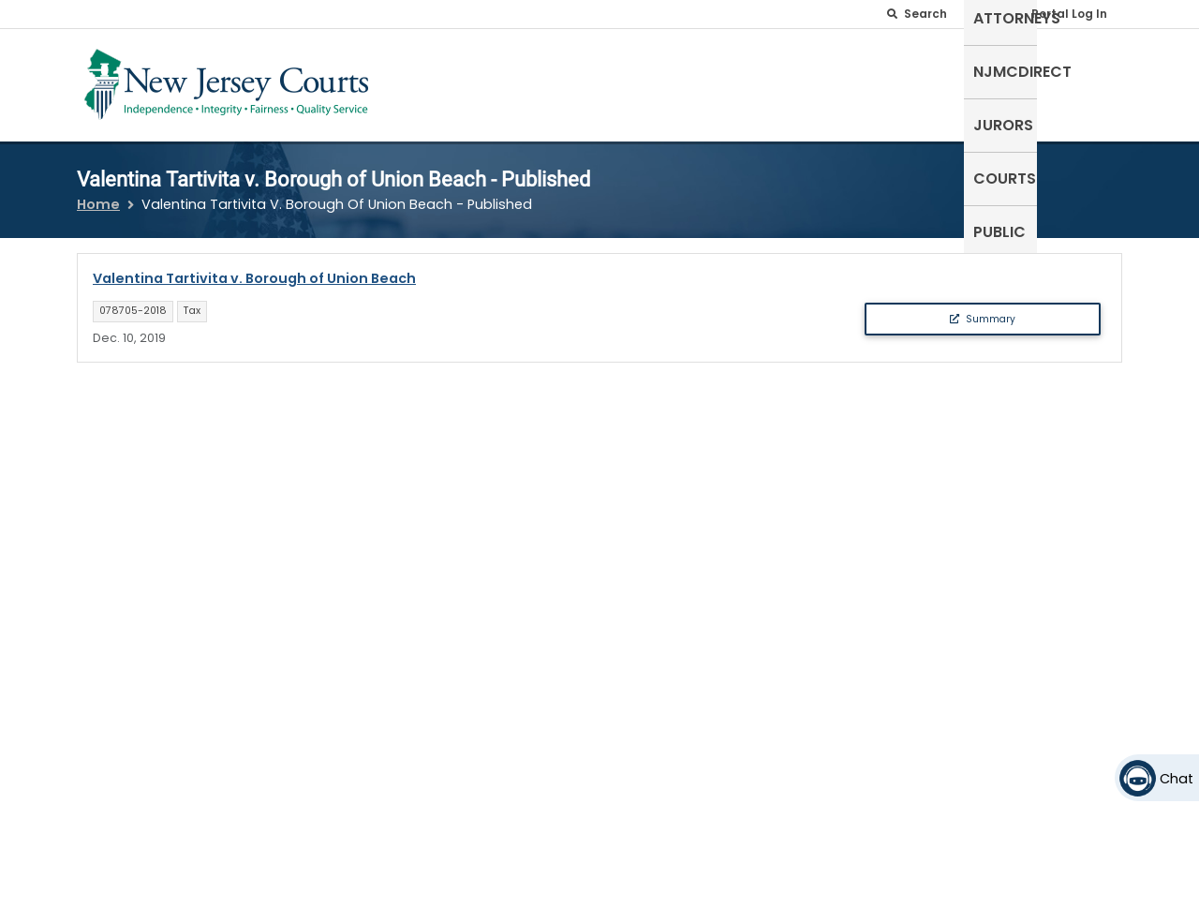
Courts (1010, 81)
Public (1086, 81)
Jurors (930, 81)
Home (98, 193)
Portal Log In (1069, 14)
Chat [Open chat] (1176, 778)
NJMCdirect (832, 81)
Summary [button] (982, 307)
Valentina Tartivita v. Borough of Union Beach (254, 267)
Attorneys (720, 81)
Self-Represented (589, 81)
